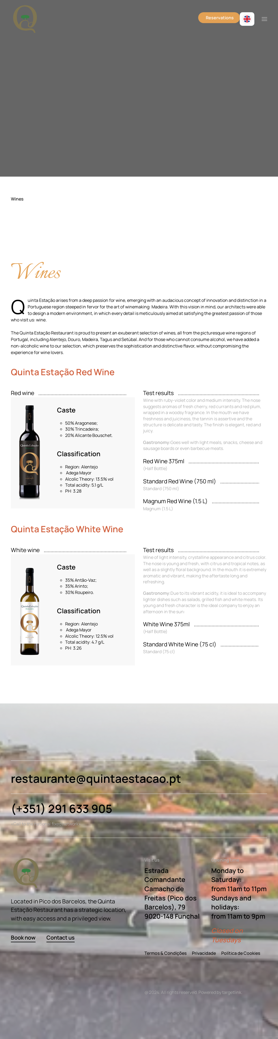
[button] (264, 19)
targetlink (231, 992)
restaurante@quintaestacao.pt (96, 778)
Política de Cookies (240, 953)
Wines (17, 199)
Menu (20, 229)
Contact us (60, 937)
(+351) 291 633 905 (61, 808)
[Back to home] (25, 19)
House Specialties (32, 247)
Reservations (220, 18)
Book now (23, 937)
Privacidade (204, 953)
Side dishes (25, 238)
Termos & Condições (165, 953)
